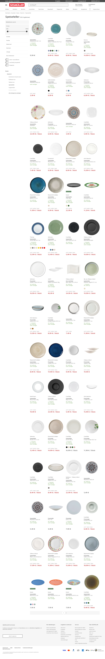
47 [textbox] (26, 28)
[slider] (8, 31)
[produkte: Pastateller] (56, 515)
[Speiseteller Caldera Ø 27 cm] (92, 582)
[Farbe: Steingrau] (50, 50)
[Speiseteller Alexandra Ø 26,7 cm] (38, 29)
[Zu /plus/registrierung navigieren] (12, 636)
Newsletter (63, 632)
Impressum (5, 647)
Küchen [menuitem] (15, 9)
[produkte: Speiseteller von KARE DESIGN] (56, 80)
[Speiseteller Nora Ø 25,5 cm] (38, 582)
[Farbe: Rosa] (67, 91)
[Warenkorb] (98, 5)
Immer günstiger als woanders (12, 1)
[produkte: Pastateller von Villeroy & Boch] (92, 358)
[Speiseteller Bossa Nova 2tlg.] (38, 387)
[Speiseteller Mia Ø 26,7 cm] (56, 149)
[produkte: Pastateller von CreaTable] (92, 435)
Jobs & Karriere (92, 631)
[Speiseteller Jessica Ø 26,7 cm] (74, 308)
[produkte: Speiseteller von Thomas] (38, 238)
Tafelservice (11, 82)
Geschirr (9, 74)
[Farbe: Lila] (42, 248)
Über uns (91, 632)
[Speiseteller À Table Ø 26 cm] (74, 544)
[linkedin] (59, 650)
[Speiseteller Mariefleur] (38, 112)
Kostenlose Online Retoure (52, 632)
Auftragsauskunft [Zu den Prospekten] (81, 1)
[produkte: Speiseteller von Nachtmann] (38, 396)
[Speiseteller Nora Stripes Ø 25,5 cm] (56, 582)
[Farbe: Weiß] (31, 250)
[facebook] (41, 650)
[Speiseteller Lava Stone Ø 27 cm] (38, 149)
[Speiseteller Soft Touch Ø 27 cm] (74, 227)
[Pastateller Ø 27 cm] (56, 507)
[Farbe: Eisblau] (84, 603)
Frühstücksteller (12, 90)
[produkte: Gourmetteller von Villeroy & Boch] (74, 278)
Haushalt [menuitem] (50, 9)
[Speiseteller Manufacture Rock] (92, 227)
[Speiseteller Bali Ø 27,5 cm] (38, 185)
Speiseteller (11, 84)
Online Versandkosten (51, 627)
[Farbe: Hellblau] (49, 50)
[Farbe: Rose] (74, 447)
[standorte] (77, 5)
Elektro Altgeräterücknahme (81, 643)
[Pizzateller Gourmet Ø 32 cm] (74, 350)
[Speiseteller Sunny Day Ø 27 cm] (38, 227)
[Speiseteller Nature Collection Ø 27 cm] (56, 29)
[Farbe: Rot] (44, 248)
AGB (11, 647)
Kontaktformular (78, 632)
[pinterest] (46, 650)
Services (77, 634)
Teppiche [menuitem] (59, 9)
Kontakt (76, 631)
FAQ (76, 639)
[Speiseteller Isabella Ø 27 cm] (92, 308)
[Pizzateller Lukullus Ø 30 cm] (56, 112)
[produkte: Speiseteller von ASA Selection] (92, 157)
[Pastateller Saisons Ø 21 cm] (38, 308)
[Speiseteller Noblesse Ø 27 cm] (74, 467)
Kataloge (63, 638)
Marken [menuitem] (75, 9)
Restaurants (91, 629)
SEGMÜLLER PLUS (65, 636)
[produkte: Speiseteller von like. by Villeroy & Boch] (92, 278)
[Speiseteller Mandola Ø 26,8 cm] (38, 70)
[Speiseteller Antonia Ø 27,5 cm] (74, 70)
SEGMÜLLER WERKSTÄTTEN (95, 636)
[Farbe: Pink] (33, 604)
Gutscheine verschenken (66, 634)
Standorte (91, 627)
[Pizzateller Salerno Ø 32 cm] (92, 544)
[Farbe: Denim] (56, 50)
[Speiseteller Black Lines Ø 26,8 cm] (38, 544)
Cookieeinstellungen (28, 647)
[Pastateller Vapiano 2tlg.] (92, 350)
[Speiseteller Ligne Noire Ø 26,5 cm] (92, 149)
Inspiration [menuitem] (96, 9)
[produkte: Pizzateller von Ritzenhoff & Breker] (56, 358)
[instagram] (50, 650)
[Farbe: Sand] (49, 206)
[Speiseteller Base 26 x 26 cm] (92, 112)
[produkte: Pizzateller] (74, 515)
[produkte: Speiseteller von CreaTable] (56, 40)
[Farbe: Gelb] (38, 248)
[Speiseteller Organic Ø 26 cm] (56, 70)
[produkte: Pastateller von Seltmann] (92, 80)
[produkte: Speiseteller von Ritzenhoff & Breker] (74, 157)
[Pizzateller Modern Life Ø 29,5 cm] (38, 269)
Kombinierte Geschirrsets (15, 76)
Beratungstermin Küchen (80, 629)
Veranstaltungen (64, 639)
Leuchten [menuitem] (32, 9)
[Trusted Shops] (99, 650)
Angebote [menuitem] (84, 9)
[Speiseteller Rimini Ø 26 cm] (56, 185)
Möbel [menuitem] (7, 9)
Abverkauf (63, 627)
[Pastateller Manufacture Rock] (56, 387)
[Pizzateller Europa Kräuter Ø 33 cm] (56, 308)
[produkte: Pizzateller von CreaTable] (74, 40)
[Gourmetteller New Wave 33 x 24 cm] (74, 269)
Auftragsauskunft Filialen (51, 631)
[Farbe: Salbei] (54, 50)
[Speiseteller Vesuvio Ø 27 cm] (38, 467)
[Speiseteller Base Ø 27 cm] (74, 387)
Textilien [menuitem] (41, 9)
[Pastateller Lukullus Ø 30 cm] (92, 70)
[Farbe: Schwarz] (49, 91)
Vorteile (91, 634)
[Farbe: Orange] (40, 248)
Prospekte (63, 629)
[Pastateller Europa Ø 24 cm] (92, 507)
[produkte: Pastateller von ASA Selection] (38, 318)
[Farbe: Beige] (67, 206)
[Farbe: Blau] (68, 91)
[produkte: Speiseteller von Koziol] (74, 195)
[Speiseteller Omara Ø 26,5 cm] (38, 350)
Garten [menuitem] (23, 9)
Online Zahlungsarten (51, 629)
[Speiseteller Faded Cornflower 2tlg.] (56, 269)
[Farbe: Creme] (58, 50)
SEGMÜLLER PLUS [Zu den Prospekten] (94, 1)
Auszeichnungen (92, 639)
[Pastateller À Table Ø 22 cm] (92, 387)
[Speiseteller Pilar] (92, 30)
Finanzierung (77, 636)
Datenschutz (17, 647)
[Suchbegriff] (47, 5)
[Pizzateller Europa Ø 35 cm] (74, 29)
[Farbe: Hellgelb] (36, 248)
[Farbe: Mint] (34, 604)
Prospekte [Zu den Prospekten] (56, 1)
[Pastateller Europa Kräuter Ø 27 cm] (92, 427)
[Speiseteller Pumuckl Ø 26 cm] (92, 185)
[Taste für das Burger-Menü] (6, 5)
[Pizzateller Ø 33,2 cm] (74, 507)
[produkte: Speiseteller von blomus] (92, 40)
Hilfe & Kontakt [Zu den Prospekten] (68, 1)
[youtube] (55, 650)
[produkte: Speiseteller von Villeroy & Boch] (38, 120)
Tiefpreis (62, 631)
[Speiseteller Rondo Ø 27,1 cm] (38, 427)
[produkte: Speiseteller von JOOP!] (56, 278)
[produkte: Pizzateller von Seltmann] (56, 120)
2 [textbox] (6, 28)
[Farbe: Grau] (84, 50)
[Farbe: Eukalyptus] (33, 328)
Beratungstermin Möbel (80, 627)
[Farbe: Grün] (52, 50)
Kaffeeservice (12, 79)
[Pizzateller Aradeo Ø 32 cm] (56, 350)
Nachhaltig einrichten (93, 638)
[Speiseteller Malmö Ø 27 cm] (56, 467)
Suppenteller (12, 87)
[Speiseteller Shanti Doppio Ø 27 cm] (56, 544)
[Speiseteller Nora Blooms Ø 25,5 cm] (74, 582)
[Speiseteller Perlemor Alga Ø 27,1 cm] (92, 269)
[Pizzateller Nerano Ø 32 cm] (56, 427)
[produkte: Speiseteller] (38, 40)
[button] (28, 60)
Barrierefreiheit (6, 649)
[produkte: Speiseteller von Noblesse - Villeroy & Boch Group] (74, 477)
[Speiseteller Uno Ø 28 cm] (74, 427)
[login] (91, 5)
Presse (76, 641)
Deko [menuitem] (67, 9)
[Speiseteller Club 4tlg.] (74, 185)
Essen (7, 71)
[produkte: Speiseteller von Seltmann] (56, 238)
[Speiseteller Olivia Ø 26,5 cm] (74, 149)
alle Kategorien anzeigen (15, 93)
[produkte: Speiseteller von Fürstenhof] (74, 80)
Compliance (91, 641)
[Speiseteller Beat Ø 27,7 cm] (56, 227)
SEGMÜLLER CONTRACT (80, 638)
